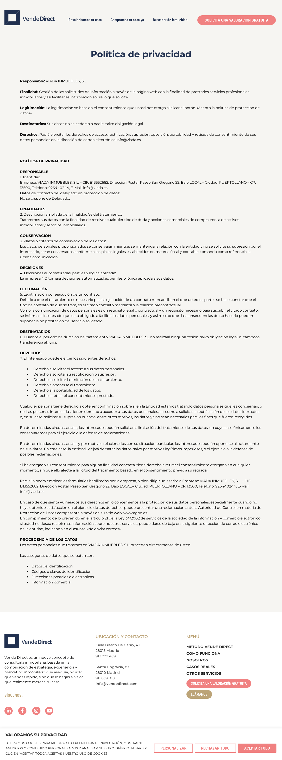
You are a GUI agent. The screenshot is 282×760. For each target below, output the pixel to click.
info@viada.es (32, 491)
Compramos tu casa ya (127, 20)
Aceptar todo (257, 748)
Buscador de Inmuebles (170, 20)
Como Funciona (203, 653)
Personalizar (173, 748)
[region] (141, 744)
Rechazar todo (215, 748)
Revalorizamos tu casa (85, 20)
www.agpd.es (135, 513)
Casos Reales (200, 667)
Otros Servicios (203, 673)
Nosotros (197, 660)
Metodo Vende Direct (209, 647)
